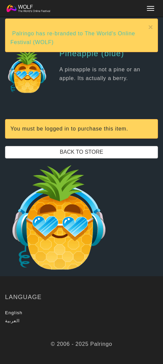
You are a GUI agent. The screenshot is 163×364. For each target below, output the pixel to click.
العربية (12, 320)
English (14, 312)
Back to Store (81, 152)
